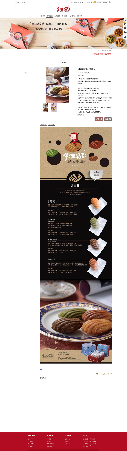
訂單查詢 (105, 2)
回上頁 (103, 374)
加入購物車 (99, 119)
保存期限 (86, 419)
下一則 (110, 374)
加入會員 (49, 414)
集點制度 (49, 416)
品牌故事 (31, 414)
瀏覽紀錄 (87, 2)
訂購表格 (68, 414)
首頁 (99, 50)
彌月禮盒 (68, 416)
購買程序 (86, 414)
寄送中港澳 (93, 416)
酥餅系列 (109, 50)
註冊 (23, 2)
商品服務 (86, 421)
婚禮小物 (68, 419)
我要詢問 (108, 119)
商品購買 (104, 50)
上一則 (95, 374)
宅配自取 (86, 416)
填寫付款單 (99, 2)
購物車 (93, 2)
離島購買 (92, 414)
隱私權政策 (32, 419)
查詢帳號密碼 (50, 419)
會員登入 (18, 2)
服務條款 (31, 421)
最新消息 (31, 416)
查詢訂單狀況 (50, 421)
